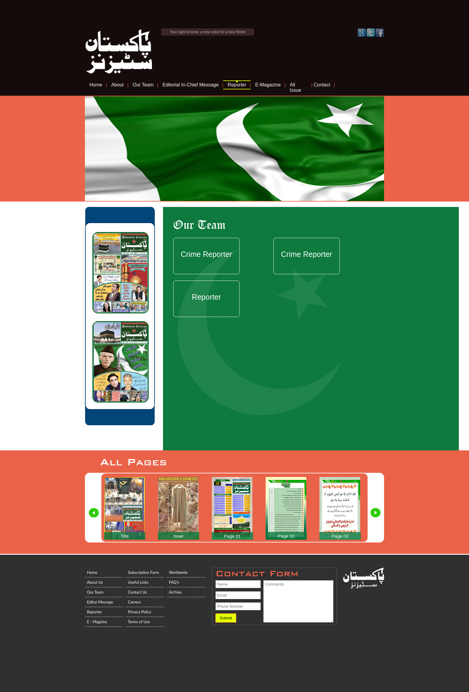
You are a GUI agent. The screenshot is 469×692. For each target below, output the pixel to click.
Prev (94, 513)
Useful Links (137, 582)
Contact (322, 84)
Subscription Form (142, 572)
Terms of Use (138, 621)
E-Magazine (268, 84)
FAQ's (173, 582)
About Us (94, 582)
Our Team (143, 84)
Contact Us (136, 592)
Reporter (237, 84)
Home (95, 84)
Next (375, 513)
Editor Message (99, 602)
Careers (133, 602)
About (117, 84)
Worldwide (177, 572)
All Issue (295, 87)
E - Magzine (96, 621)
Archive (174, 592)
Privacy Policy (138, 611)
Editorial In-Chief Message (190, 84)
